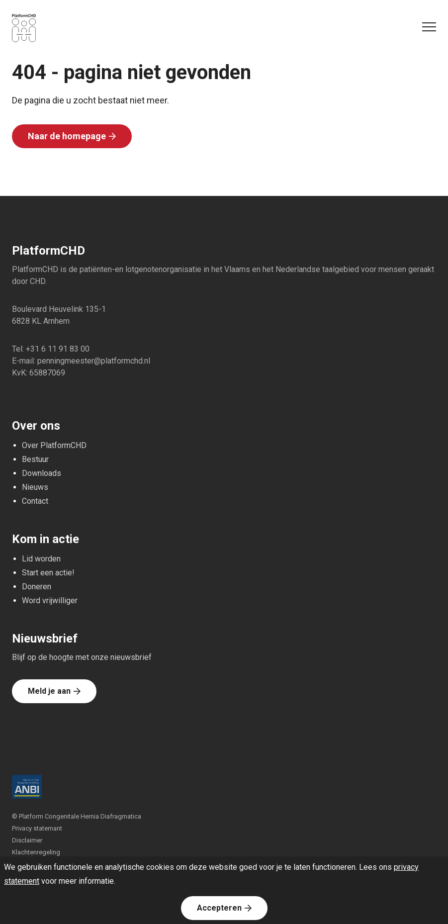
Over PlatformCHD (54, 445)
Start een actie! (48, 572)
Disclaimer (27, 840)
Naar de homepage (67, 136)
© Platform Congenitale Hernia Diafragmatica (76, 816)
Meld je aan (49, 691)
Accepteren (219, 908)
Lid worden (41, 558)
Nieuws (35, 487)
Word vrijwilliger (50, 600)
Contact (35, 501)
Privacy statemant (37, 828)
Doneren (36, 586)
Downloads (41, 473)
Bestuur (35, 459)
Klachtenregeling (36, 852)
